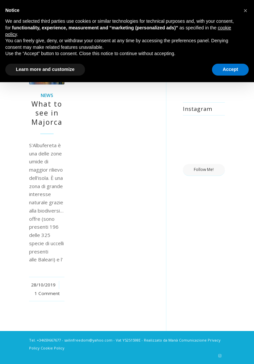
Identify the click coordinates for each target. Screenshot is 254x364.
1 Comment (47, 293)
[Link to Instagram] (220, 356)
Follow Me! (204, 169)
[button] (245, 10)
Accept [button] (230, 69)
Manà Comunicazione (187, 340)
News (47, 95)
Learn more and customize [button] (45, 69)
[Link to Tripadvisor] (210, 356)
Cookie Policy (52, 348)
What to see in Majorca (47, 113)
